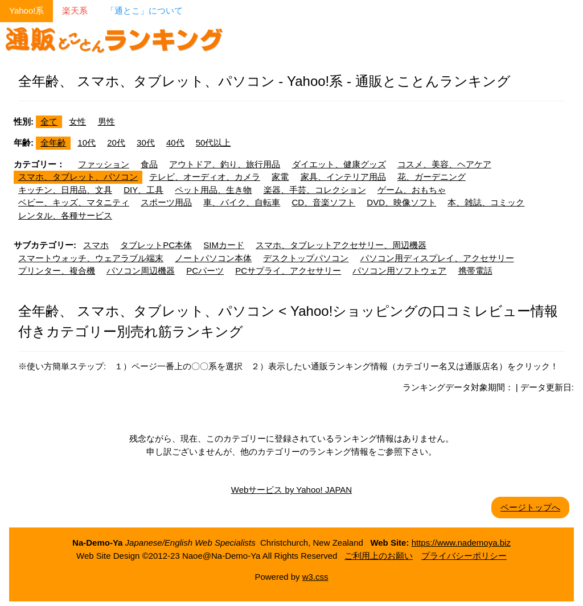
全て (49, 121)
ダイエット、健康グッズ (339, 164)
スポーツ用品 (166, 202)
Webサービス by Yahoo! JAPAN (291, 489)
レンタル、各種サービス (65, 215)
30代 (146, 142)
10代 (86, 142)
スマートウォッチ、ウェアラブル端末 (90, 258)
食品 (149, 164)
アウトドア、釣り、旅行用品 (224, 164)
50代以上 (213, 142)
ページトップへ (530, 507)
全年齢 (53, 142)
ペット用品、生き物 (213, 190)
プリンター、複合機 (56, 270)
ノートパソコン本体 (213, 258)
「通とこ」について (144, 10)
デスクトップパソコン (305, 258)
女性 (77, 121)
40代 (175, 142)
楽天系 (75, 10)
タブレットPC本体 (156, 245)
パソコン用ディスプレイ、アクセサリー (437, 258)
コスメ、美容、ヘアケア (444, 164)
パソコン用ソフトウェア (399, 270)
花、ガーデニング (431, 177)
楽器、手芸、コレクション (315, 190)
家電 (280, 177)
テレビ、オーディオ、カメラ (204, 177)
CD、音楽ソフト (324, 202)
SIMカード (223, 245)
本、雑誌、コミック (485, 202)
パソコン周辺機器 (140, 270)
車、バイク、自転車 (241, 202)
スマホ (96, 245)
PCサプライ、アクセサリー (288, 270)
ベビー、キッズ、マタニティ (73, 202)
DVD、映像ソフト (401, 202)
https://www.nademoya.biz (461, 542)
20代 (116, 142)
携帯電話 (475, 270)
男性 (106, 121)
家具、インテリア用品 (343, 177)
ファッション (103, 164)
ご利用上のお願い (378, 555)
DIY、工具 (143, 190)
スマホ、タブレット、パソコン (78, 177)
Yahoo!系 (26, 10)
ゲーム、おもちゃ (411, 190)
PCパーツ (205, 270)
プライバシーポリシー (464, 555)
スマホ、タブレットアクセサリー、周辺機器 (341, 245)
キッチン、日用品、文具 (65, 190)
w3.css (315, 577)
